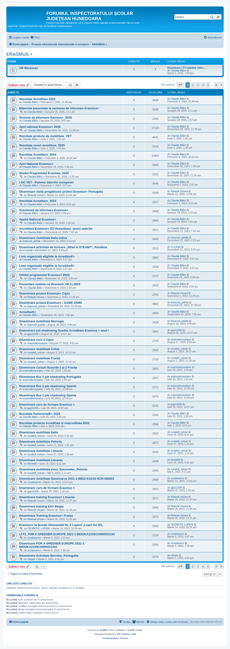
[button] (180, 85)
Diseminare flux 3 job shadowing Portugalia (50, 376)
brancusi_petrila (31, 241)
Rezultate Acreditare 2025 (37, 99)
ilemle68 (32, 463)
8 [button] (216, 85)
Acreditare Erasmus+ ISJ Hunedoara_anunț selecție (55, 228)
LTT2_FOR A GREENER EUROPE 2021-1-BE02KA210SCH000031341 (67, 534)
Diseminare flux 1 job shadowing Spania (47, 395)
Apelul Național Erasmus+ (37, 219)
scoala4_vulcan (36, 352)
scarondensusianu (37, 343)
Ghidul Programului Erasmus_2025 (44, 173)
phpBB (103, 630)
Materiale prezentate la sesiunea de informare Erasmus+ (59, 108)
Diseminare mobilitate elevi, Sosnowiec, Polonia (53, 469)
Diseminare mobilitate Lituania (40, 451)
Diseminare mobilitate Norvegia (41, 321)
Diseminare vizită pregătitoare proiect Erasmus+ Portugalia (61, 191)
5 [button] (208, 85)
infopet (31, 559)
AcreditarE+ (27, 312)
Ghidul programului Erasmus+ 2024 (44, 275)
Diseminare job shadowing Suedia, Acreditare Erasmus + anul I (64, 330)
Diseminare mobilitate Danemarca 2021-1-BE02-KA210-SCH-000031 (66, 478)
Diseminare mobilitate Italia (38, 432)
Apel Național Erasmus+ (36, 164)
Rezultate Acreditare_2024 (37, 154)
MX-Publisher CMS (126, 634)
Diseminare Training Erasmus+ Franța (46, 515)
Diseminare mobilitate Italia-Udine (43, 238)
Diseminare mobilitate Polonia (40, 441)
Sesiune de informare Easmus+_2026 (45, 117)
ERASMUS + (19, 54)
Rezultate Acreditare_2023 (37, 201)
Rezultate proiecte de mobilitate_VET (45, 136)
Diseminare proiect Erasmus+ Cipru (44, 293)
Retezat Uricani (35, 195)
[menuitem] (34, 37)
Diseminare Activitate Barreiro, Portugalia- (49, 555)
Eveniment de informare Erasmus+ (43, 210)
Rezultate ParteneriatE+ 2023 (39, 414)
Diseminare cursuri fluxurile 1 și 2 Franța (48, 367)
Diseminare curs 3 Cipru (36, 339)
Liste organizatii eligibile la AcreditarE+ (47, 256)
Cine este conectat (19, 583)
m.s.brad (27, 250)
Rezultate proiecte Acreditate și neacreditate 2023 (54, 423)
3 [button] (198, 85)
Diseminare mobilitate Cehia (39, 349)
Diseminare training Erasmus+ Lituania (46, 497)
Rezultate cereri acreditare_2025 (42, 145)
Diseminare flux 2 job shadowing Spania (47, 386)
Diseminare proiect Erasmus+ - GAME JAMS (50, 302)
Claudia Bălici (178, 70)
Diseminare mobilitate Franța (39, 358)
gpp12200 (32, 334)
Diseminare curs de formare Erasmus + (47, 404)
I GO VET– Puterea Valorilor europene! (46, 182)
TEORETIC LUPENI (38, 528)
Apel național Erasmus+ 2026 (40, 126)
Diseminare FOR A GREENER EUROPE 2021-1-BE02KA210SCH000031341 (52, 545)
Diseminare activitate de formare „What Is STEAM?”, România (63, 247)
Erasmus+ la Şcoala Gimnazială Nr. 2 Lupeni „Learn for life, (61, 525)
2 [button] (192, 85)
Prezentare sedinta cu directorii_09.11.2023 (49, 284)
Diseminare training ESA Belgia (41, 506)
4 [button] (203, 85)
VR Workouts (28, 68)
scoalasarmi (34, 482)
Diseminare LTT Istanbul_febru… (186, 67)
